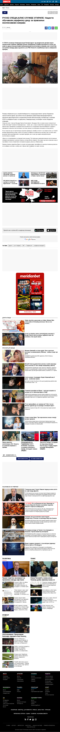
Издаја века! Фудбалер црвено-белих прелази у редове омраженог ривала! (21, 656)
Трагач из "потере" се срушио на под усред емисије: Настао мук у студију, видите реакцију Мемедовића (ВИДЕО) (49, 446)
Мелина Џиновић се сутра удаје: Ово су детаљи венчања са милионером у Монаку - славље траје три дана (41, 352)
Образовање (20, 681)
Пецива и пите (48, 682)
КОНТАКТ (14, 725)
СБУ (23, 245)
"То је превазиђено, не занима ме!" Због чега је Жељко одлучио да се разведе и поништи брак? (39, 404)
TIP (42, 4)
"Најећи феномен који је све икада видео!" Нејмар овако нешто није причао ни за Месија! (21, 664)
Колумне (5, 679)
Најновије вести (42, 713)
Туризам (47, 710)
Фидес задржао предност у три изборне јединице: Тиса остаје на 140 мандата (40, 544)
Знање (32, 703)
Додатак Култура (21, 702)
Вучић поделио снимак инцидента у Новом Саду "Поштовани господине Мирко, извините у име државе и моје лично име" (21, 607)
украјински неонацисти (39, 245)
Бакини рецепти (49, 679)
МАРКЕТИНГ (28, 725)
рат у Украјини (17, 245)
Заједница (33, 702)
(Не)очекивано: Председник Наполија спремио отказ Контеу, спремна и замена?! (14, 636)
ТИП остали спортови (8, 703)
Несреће (33, 681)
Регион (7, 7)
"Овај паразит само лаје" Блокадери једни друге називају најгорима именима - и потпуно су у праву (21, 592)
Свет (3, 7)
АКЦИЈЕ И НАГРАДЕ (37, 725)
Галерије (33, 713)
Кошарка (47, 691)
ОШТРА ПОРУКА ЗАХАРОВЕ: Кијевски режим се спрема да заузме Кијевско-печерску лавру (9, 175)
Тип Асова (5, 705)
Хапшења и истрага (36, 677)
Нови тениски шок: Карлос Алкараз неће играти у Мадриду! (48, 607)
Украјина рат (29, 245)
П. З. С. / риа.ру (6, 27)
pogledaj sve (30, 312)
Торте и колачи (49, 676)
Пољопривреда (7, 691)
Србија (34, 710)
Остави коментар (36, 458)
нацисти (10, 245)
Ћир (45, 1)
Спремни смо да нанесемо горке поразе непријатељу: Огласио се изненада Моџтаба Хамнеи (41, 517)
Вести (1, 4)
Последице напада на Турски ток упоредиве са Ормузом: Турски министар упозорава (39, 530)
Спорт (38, 4)
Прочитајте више (8, 348)
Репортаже (33, 4)
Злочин (33, 676)
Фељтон (19, 677)
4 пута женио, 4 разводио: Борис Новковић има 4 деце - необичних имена (40, 378)
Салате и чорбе (49, 677)
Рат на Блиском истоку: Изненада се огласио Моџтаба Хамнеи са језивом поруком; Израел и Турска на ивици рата (39, 505)
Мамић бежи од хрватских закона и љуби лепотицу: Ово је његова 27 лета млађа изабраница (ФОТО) (40, 364)
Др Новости (28, 710)
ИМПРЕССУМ (21, 725)
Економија (22, 4)
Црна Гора (41, 710)
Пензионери (20, 679)
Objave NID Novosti (31, 727)
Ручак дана (48, 681)
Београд (52, 4)
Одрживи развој (36, 697)
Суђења (33, 679)
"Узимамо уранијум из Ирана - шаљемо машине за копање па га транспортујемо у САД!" (40, 391)
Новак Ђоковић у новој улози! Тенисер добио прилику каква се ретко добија (42, 580)
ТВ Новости (20, 703)
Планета (28, 4)
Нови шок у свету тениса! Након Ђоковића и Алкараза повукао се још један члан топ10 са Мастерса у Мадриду (49, 600)
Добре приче (6, 677)
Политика (6, 559)
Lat (42, 1)
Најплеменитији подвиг (37, 691)
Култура (57, 4)
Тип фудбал (6, 700)
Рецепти (17, 4)
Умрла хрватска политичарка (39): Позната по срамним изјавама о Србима (10, 445)
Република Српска (19, 713)
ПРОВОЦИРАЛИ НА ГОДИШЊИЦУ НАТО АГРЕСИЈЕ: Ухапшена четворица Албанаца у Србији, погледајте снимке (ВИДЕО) (29, 446)
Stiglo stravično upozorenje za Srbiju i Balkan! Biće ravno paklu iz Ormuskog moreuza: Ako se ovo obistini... (39, 322)
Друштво (6, 4)
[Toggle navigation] (56, 2)
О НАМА (8, 725)
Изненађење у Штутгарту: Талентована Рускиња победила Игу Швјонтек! (49, 591)
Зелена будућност (35, 705)
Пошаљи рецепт (49, 684)
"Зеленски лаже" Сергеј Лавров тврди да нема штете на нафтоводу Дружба (41, 490)
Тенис (32, 559)
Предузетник (6, 693)
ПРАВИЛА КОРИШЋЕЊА (49, 725)
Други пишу (6, 318)
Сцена (28, 713)
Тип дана (5, 702)
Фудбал (5, 615)
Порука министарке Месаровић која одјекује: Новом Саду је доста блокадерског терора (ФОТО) (21, 600)
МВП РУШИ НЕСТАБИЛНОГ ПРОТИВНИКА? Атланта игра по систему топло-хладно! (38, 183)
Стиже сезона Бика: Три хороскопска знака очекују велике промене (40, 418)
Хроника (12, 4)
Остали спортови (49, 694)
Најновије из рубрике (10, 487)
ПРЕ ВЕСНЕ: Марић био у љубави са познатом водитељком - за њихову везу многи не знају (10, 183)
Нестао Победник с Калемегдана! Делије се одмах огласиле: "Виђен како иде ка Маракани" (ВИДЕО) (21, 641)
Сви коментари (23, 458)
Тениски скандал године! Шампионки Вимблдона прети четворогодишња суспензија (49, 584)
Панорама (46, 4)
